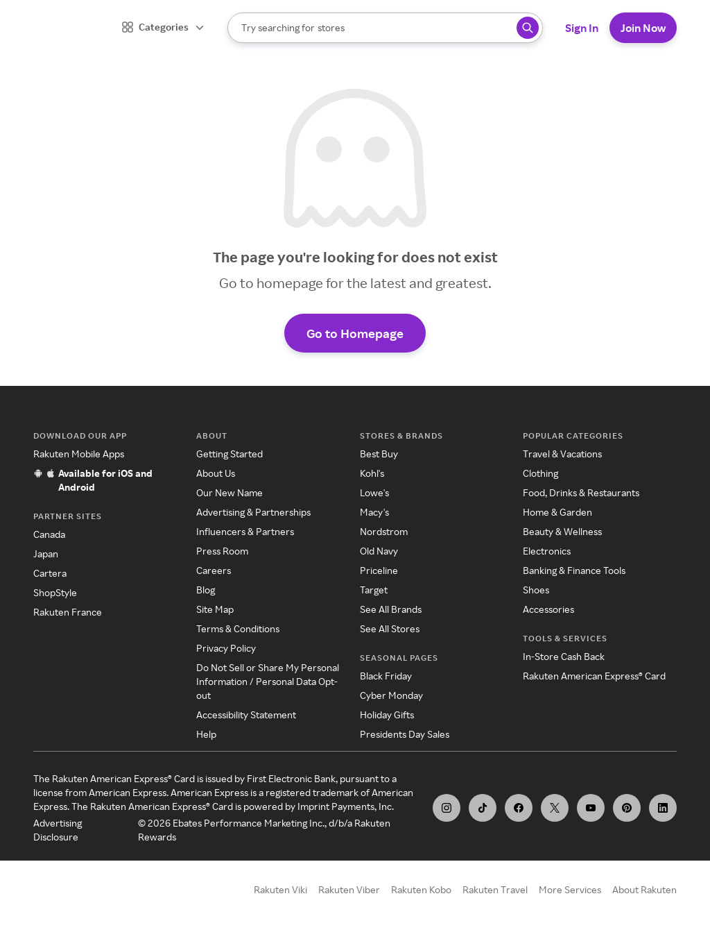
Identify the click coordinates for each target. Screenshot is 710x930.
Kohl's (372, 473)
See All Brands (391, 609)
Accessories (548, 609)
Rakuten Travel (495, 889)
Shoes (536, 589)
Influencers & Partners (245, 531)
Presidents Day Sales (404, 734)
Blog (205, 589)
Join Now (643, 28)
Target (374, 589)
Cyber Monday (391, 695)
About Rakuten (644, 889)
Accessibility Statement (246, 714)
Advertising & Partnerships (253, 512)
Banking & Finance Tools (574, 570)
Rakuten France (67, 612)
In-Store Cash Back (564, 656)
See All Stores (389, 628)
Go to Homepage (355, 333)
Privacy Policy (226, 648)
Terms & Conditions (237, 628)
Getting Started (229, 453)
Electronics (547, 551)
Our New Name (229, 492)
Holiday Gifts (387, 714)
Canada (49, 534)
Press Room (222, 551)
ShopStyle (55, 592)
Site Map (215, 609)
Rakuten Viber (349, 889)
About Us (215, 473)
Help (206, 734)
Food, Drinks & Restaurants (581, 492)
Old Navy (379, 551)
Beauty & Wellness (562, 531)
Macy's (374, 512)
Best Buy (379, 453)
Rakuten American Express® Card (594, 676)
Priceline (379, 570)
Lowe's (374, 492)
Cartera (50, 573)
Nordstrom (384, 531)
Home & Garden (557, 512)
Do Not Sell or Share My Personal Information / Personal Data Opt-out (267, 681)
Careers (213, 570)
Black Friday (386, 676)
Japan (45, 553)
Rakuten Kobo (421, 889)
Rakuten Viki (280, 889)
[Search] (385, 27)
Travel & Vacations (562, 453)
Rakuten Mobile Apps (78, 453)
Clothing (540, 473)
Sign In (581, 28)
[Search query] (527, 27)
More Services (570, 889)
